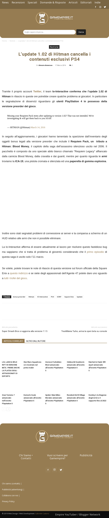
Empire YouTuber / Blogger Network (77, 514)
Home (4, 41)
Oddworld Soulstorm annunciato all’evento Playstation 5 (76, 365)
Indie (97, 2)
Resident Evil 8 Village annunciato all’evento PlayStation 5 (76, 398)
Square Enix (69, 297)
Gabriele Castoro (42, 513)
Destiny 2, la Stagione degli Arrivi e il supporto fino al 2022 (97, 398)
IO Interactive (42, 297)
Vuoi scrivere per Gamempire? (57, 457)
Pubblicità (86, 455)
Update (79, 297)
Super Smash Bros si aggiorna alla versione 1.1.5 (24, 331)
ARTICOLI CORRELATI (13, 341)
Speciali (32, 2)
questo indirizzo (19, 273)
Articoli (73, 2)
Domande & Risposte (53, 2)
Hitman (31, 297)
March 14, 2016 (38, 127)
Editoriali (86, 2)
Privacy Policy (8, 501)
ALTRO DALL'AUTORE (36, 341)
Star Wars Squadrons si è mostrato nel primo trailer (32, 365)
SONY (59, 297)
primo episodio (95, 252)
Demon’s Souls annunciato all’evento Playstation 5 (32, 398)
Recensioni (18, 2)
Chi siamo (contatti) (11, 483)
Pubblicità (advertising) (12, 489)
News (5, 2)
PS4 (52, 297)
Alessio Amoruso (45, 65)
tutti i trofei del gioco (15, 278)
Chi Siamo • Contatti (26, 457)
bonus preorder (19, 297)
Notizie (12, 41)
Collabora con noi (10, 495)
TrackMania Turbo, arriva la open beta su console (84, 331)
